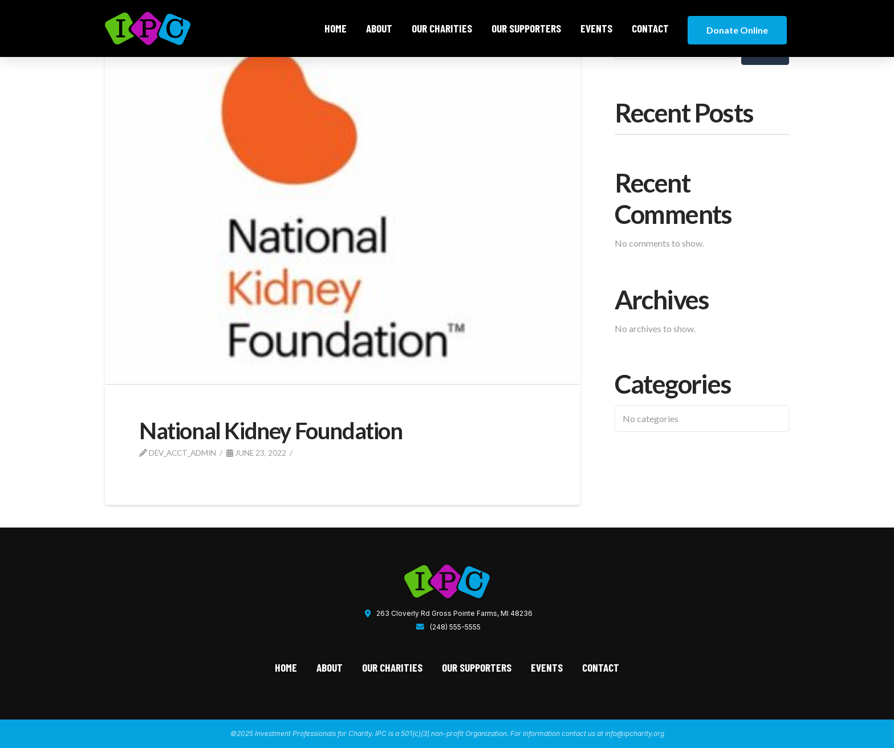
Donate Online (737, 29)
